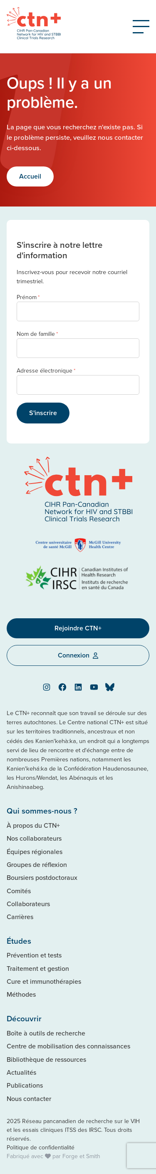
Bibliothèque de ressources (46, 1059)
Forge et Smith (81, 1156)
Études (19, 941)
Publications (25, 1085)
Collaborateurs (28, 903)
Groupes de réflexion (37, 864)
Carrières (20, 916)
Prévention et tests (34, 955)
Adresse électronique (46, 370)
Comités (19, 890)
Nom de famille (37, 334)
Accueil (30, 176)
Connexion (78, 655)
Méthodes (21, 994)
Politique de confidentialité (40, 1147)
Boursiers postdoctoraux (42, 877)
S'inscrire (43, 413)
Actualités (21, 1072)
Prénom (28, 297)
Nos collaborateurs (34, 838)
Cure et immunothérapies (44, 981)
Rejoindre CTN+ (78, 628)
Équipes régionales (34, 851)
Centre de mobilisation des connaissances (68, 1046)
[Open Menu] (141, 26)
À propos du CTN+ (33, 825)
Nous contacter (29, 1098)
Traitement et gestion (38, 968)
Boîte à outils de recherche (46, 1033)
